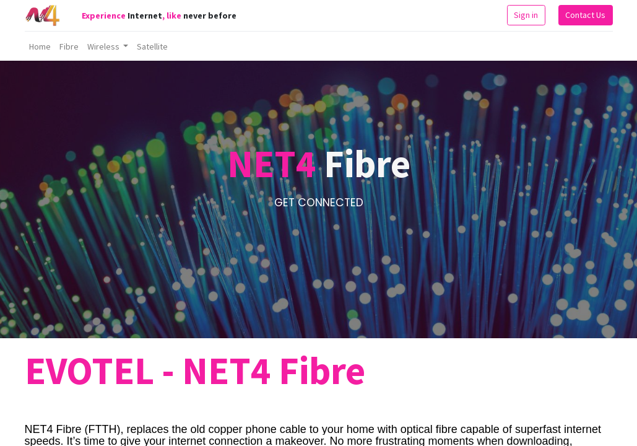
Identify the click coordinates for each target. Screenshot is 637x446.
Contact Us (585, 14)
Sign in (526, 14)
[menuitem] (40, 46)
